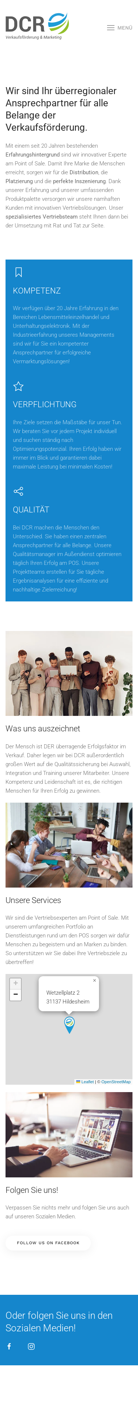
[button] (120, 27)
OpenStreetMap (116, 1082)
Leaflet (85, 1082)
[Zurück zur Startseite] (37, 27)
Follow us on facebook (48, 1243)
